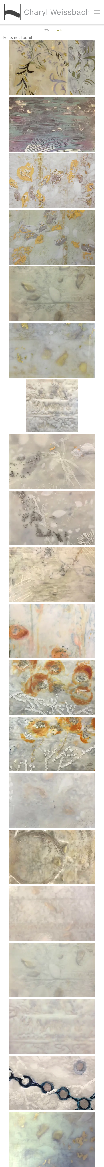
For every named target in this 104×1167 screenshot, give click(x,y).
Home (46, 29)
